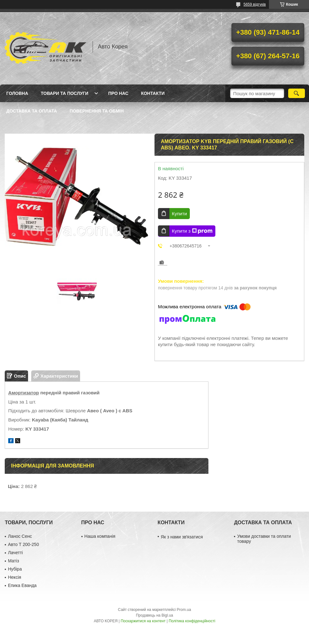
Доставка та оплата (31, 110)
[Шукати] (296, 93)
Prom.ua (184, 609)
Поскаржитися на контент (143, 621)
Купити (179, 213)
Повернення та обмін (97, 110)
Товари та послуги (64, 93)
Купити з (192, 231)
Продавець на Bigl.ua (154, 615)
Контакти (153, 93)
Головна (17, 93)
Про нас (118, 93)
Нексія (14, 577)
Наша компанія (100, 536)
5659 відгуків (254, 4)
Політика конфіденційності (192, 621)
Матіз (13, 560)
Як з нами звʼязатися (182, 536)
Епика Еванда (22, 585)
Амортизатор (23, 392)
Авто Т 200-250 (23, 544)
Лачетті (15, 552)
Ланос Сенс (20, 536)
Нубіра (15, 569)
